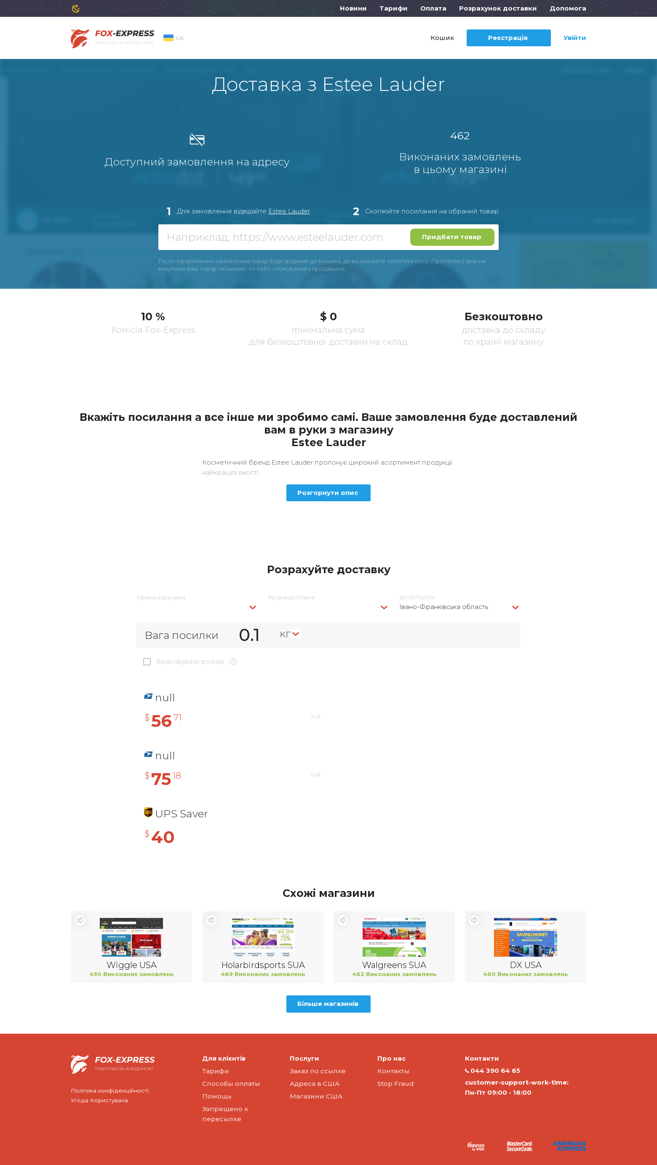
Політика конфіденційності (110, 1090)
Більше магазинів (327, 1004)
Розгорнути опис (327, 493)
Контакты (393, 1071)
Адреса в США (314, 1084)
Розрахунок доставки (498, 8)
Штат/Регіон (417, 597)
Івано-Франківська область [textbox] (443, 607)
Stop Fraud (395, 1084)
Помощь (217, 1096)
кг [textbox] (285, 633)
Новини (353, 8)
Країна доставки (291, 597)
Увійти (575, 38)
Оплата (433, 8)
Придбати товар (451, 237)
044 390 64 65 (492, 1071)
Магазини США (316, 1096)
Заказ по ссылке (318, 1071)
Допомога (568, 8)
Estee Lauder (289, 211)
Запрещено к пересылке (225, 1114)
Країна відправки (160, 597)
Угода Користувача (99, 1100)
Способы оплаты (231, 1084)
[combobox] (197, 606)
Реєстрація (508, 38)
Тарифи (393, 8)
